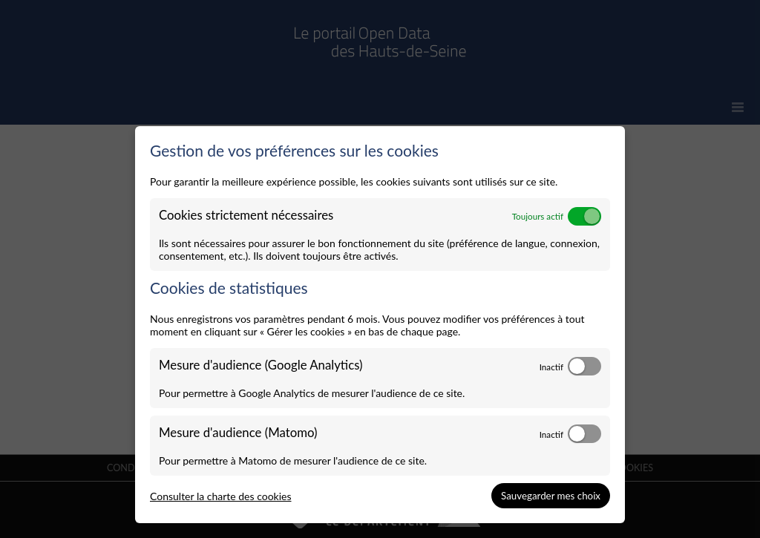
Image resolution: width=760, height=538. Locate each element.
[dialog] (380, 325)
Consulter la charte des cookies (221, 496)
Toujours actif (537, 216)
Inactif (551, 366)
